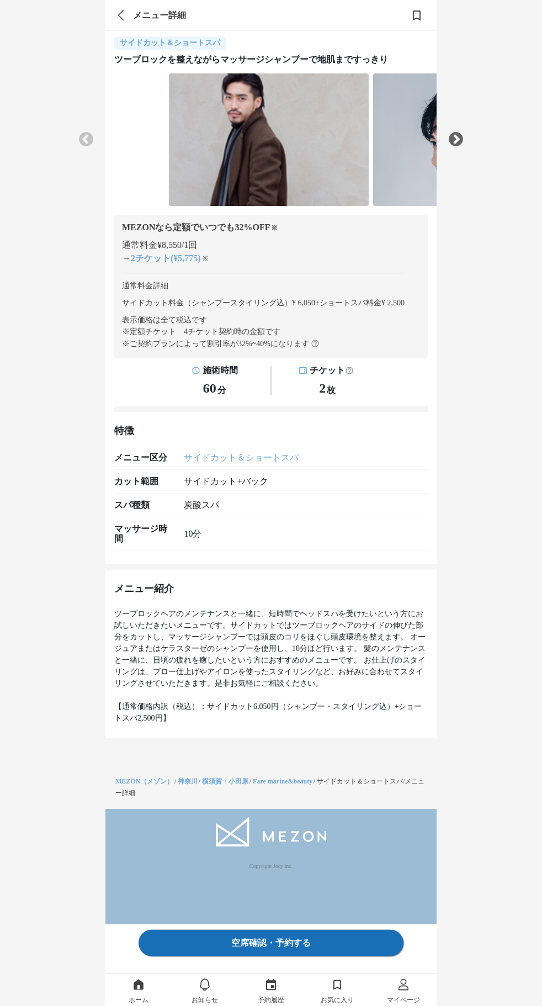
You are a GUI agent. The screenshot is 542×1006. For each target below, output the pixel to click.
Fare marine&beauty (282, 781)
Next (456, 139)
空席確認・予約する (271, 942)
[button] (349, 370)
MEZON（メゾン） (144, 781)
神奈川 (188, 781)
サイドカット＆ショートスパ (241, 457)
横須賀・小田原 (225, 781)
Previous (86, 139)
